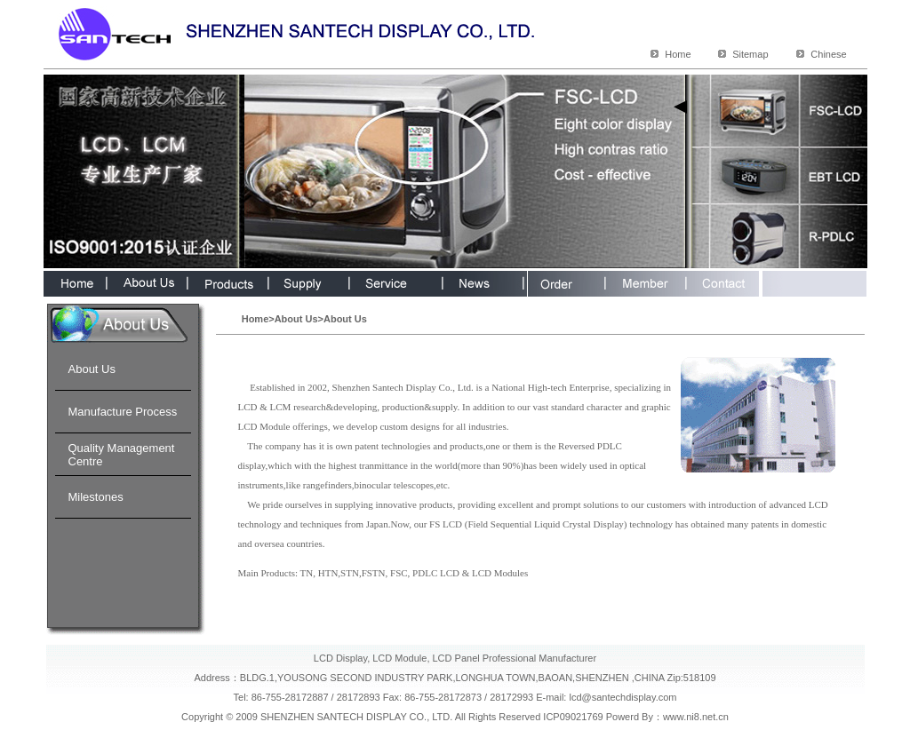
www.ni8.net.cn (696, 716)
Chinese (828, 54)
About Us (92, 369)
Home (677, 54)
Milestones (96, 497)
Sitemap (750, 54)
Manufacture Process (123, 411)
